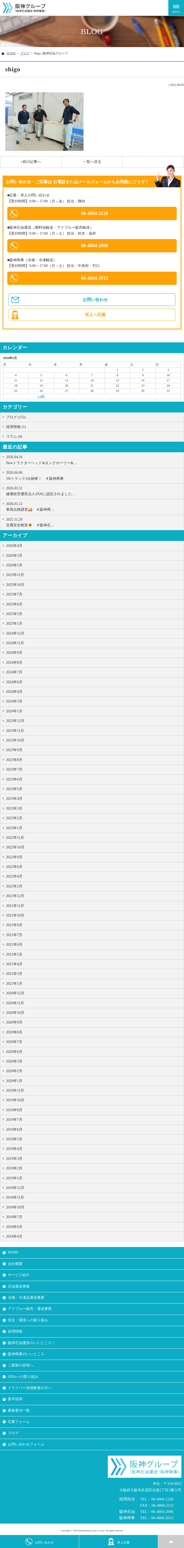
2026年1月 (14, 565)
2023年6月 (14, 779)
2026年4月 (14, 546)
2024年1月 (14, 711)
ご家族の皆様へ (20, 1365)
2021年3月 (14, 974)
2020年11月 (15, 1003)
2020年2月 (14, 1071)
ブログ (24, 53)
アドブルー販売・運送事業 (30, 1309)
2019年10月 (15, 1100)
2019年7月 (14, 1120)
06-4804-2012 (94, 278)
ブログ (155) (16, 417)
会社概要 (15, 1264)
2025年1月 (14, 623)
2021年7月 (14, 935)
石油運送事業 (19, 1286)
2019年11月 (15, 1090)
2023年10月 (15, 740)
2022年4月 (14, 876)
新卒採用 (15, 1399)
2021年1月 (14, 984)
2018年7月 (14, 1217)
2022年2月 (14, 886)
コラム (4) (14, 436)
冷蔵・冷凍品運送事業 (26, 1298)
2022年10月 (15, 847)
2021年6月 (14, 944)
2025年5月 (14, 614)
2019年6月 (14, 1129)
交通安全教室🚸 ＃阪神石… (93, 522)
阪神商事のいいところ (26, 1354)
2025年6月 (14, 604)
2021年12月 (15, 896)
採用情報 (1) (16, 427)
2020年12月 (15, 993)
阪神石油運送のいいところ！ (31, 1343)
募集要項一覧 (19, 1410)
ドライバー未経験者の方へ (30, 1388)
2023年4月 (14, 799)
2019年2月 (14, 1168)
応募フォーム (19, 1422)
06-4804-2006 (94, 245)
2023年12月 (15, 721)
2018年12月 (15, 1188)
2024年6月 (14, 682)
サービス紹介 (19, 1275)
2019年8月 (14, 1110)
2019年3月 (14, 1159)
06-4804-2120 (94, 213)
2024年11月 (15, 643)
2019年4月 (14, 1149)
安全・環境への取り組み (28, 1320)
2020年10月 (15, 1013)
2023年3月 (14, 808)
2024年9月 (14, 653)
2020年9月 (14, 1022)
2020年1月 (14, 1081)
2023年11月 (15, 731)
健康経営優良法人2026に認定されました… (93, 490)
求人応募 (119, 1541)
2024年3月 (14, 701)
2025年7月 (14, 594)
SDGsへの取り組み (23, 1377)
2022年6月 (14, 867)
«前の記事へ (31, 162)
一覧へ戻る (92, 162)
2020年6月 (14, 1052)
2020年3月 (14, 1061)
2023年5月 (14, 789)
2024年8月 (14, 662)
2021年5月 (14, 954)
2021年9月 (14, 925)
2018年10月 (15, 1207)
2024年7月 (14, 672)
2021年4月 (14, 964)
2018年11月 (15, 1197)
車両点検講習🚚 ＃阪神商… (93, 506)
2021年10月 (15, 915)
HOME (11, 53)
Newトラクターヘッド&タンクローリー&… (93, 459)
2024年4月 (14, 692)
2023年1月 (14, 828)
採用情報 (15, 1331)
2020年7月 (14, 1042)
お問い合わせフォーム (26, 1444)
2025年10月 (15, 585)
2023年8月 (14, 760)
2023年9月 (14, 750)
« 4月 (41, 396)
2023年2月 (14, 818)
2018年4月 (14, 1236)
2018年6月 (14, 1227)
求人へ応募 (95, 314)
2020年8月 (14, 1032)
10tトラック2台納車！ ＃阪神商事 (93, 475)
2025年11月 (15, 575)
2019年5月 (14, 1139)
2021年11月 (15, 906)
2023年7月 (14, 769)
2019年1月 (14, 1178)
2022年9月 (14, 857)
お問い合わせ (95, 299)
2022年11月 (15, 838)
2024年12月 (15, 633)
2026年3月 (14, 556)
